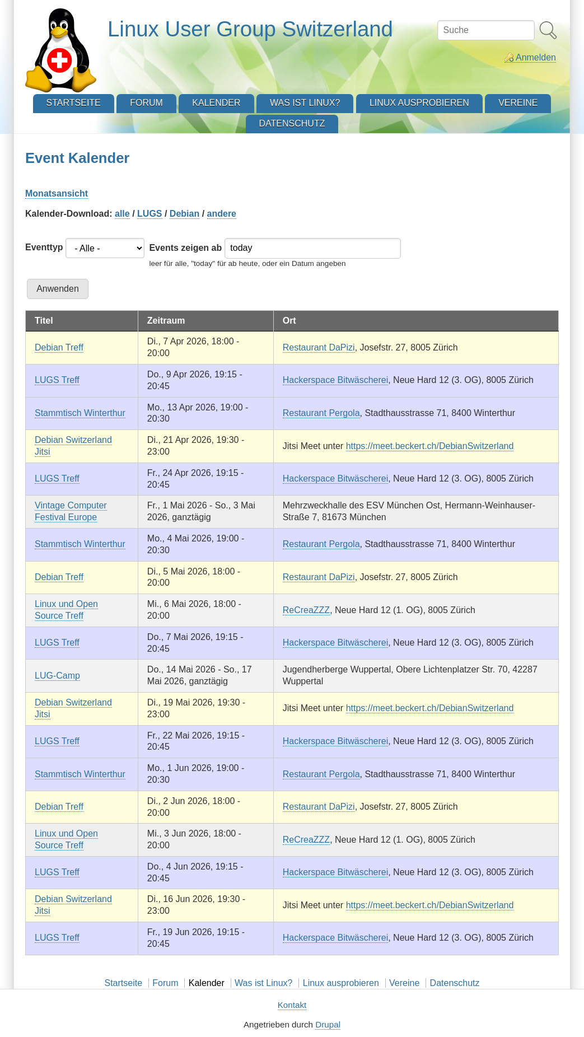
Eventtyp (44, 247)
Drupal (327, 1024)
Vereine (404, 983)
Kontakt (292, 1005)
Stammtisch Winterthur (80, 413)
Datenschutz (455, 983)
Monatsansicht (56, 193)
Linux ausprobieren (341, 983)
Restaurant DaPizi (319, 347)
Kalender (207, 983)
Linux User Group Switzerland (250, 29)
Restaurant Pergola (321, 413)
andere (221, 213)
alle (122, 213)
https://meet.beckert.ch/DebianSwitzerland (430, 446)
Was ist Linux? (263, 983)
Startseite (123, 983)
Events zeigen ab (185, 248)
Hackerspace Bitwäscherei (336, 380)
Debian (184, 213)
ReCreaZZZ (306, 610)
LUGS (149, 213)
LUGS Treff (57, 380)
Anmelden (536, 57)
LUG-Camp (57, 675)
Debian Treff (59, 347)
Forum (165, 983)
